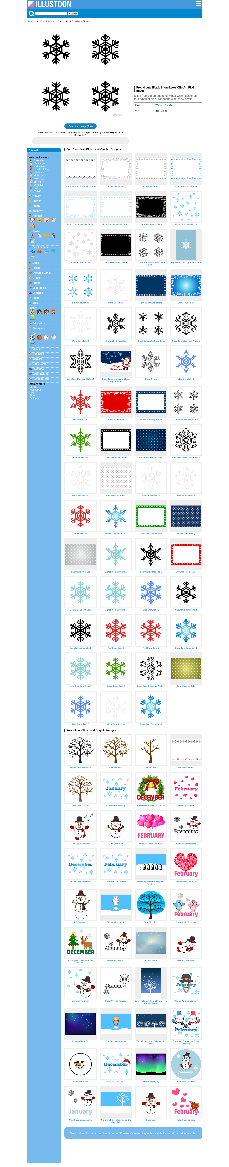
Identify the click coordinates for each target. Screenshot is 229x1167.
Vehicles (38, 292)
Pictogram (35, 398)
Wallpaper (35, 389)
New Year (39, 178)
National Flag (41, 379)
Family (33, 307)
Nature (37, 195)
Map (32, 392)
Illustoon (31, 21)
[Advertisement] (168, 55)
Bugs (36, 262)
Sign (32, 395)
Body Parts (39, 364)
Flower (37, 200)
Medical (37, 359)
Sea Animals (40, 247)
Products (38, 369)
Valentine (38, 172)
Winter (42, 21)
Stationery (39, 328)
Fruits (36, 282)
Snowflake (52, 21)
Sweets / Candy (42, 272)
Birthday (38, 175)
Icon (35, 374)
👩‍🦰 (53, 311)
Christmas (39, 163)
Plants (36, 205)
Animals (37, 215)
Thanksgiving (41, 169)
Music (36, 349)
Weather (38, 210)
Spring (37, 181)
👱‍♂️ (32, 317)
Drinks (37, 277)
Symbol (44, 374)
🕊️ (32, 241)
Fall (35, 187)
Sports (37, 333)
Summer (38, 184)
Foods (36, 267)
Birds (36, 231)
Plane (36, 297)
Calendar (38, 160)
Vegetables (39, 287)
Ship (35, 302)
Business (38, 354)
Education (39, 323)
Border (33, 386)
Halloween (39, 166)
